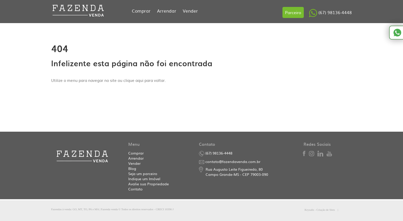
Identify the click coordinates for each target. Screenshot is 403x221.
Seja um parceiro (142, 173)
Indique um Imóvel (144, 178)
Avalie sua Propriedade (148, 183)
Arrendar (167, 10)
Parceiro (293, 12)
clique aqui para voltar (144, 80)
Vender (190, 10)
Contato (135, 188)
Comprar (142, 10)
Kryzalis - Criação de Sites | (328, 209)
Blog (132, 168)
